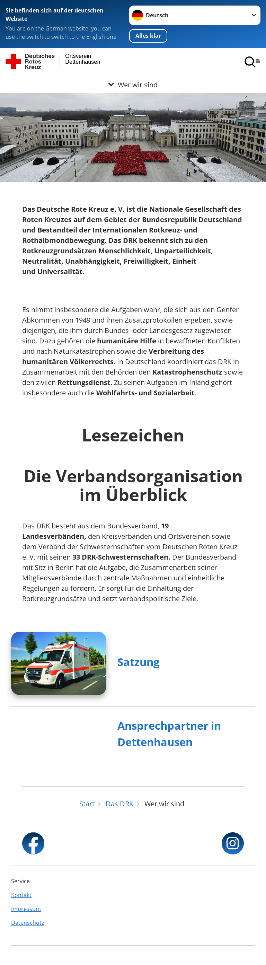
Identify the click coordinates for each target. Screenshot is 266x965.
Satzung (138, 662)
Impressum (26, 909)
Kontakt (21, 895)
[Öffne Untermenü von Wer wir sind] (133, 84)
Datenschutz (27, 923)
